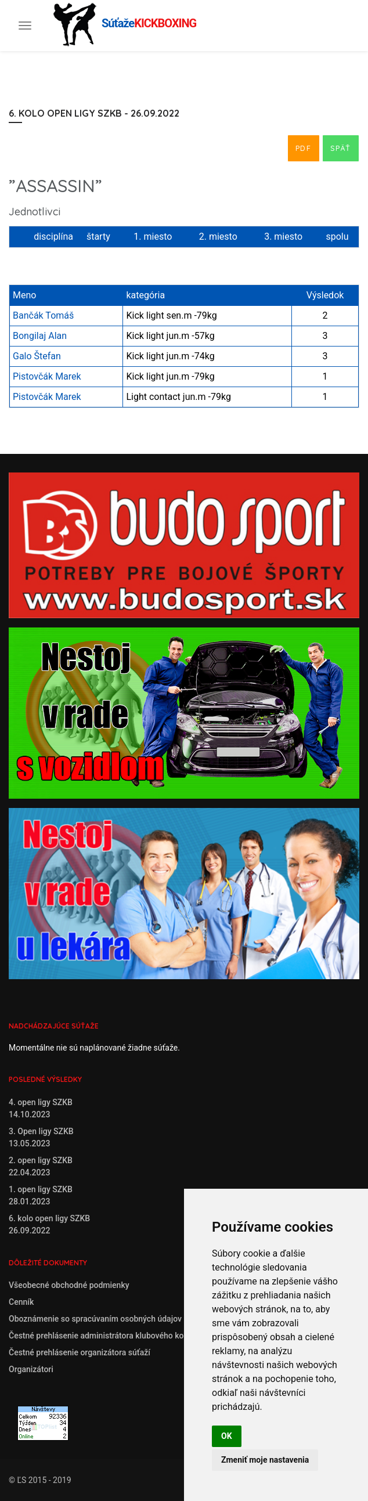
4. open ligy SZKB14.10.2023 (41, 1108)
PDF (303, 148)
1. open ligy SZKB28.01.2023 (41, 1195)
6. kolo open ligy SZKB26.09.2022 (49, 1224)
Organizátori (31, 1369)
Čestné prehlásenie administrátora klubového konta (102, 1335)
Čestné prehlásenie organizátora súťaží (79, 1352)
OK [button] (226, 1436)
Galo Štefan (37, 356)
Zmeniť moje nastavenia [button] (265, 1459)
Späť (340, 148)
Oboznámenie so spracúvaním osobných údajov (95, 1318)
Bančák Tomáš (43, 315)
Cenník (21, 1302)
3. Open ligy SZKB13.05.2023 (41, 1137)
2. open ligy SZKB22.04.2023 (41, 1166)
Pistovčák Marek (47, 376)
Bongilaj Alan (40, 335)
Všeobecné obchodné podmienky (69, 1285)
